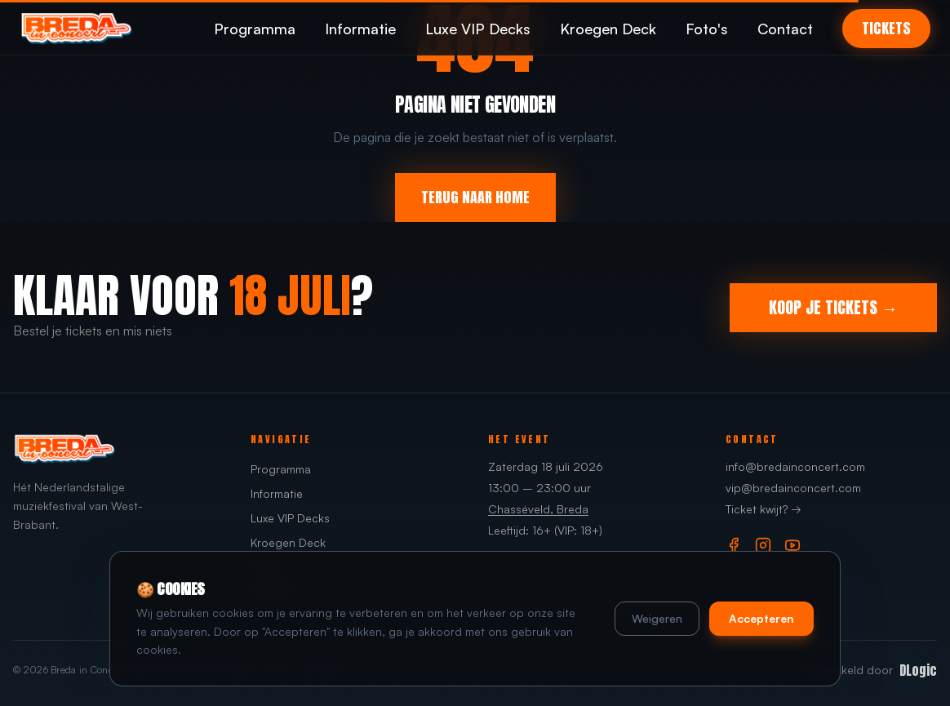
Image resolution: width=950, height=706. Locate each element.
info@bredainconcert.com (795, 466)
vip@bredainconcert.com (793, 488)
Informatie (360, 29)
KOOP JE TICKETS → (833, 307)
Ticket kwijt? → (763, 509)
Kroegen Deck (608, 29)
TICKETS (886, 28)
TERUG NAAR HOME (475, 197)
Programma (254, 29)
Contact (785, 29)
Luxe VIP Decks (477, 29)
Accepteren (761, 618)
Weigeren (657, 618)
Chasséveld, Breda (538, 509)
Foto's (707, 29)
